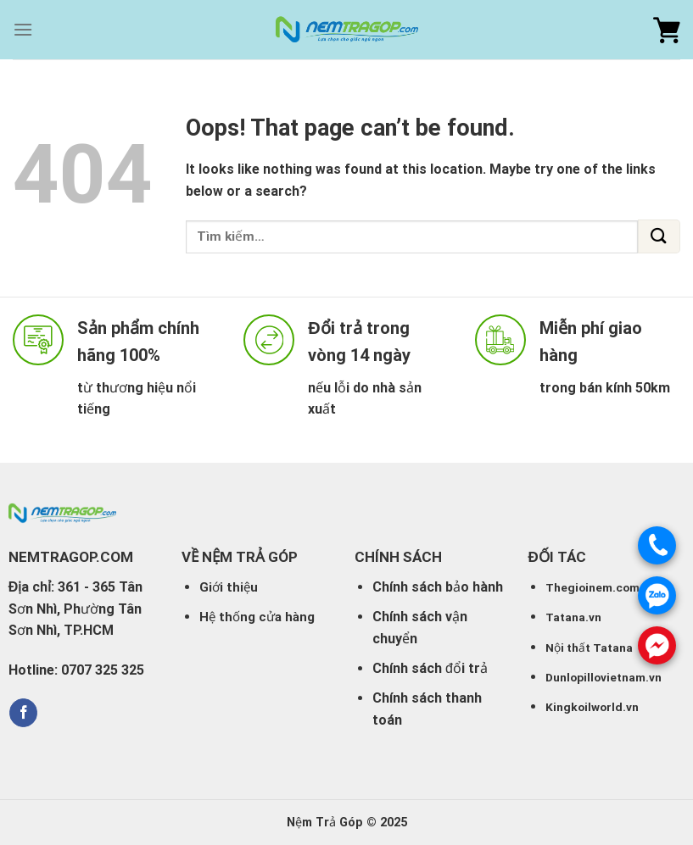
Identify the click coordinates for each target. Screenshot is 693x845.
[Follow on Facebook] (23, 712)
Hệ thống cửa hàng (257, 617)
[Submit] (659, 236)
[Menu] (23, 29)
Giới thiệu (228, 587)
